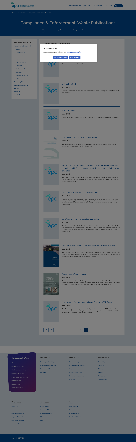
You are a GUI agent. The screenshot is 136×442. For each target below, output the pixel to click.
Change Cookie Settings (60, 57)
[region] (68, 53)
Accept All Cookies (75, 57)
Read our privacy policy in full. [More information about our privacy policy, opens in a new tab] (74, 52)
